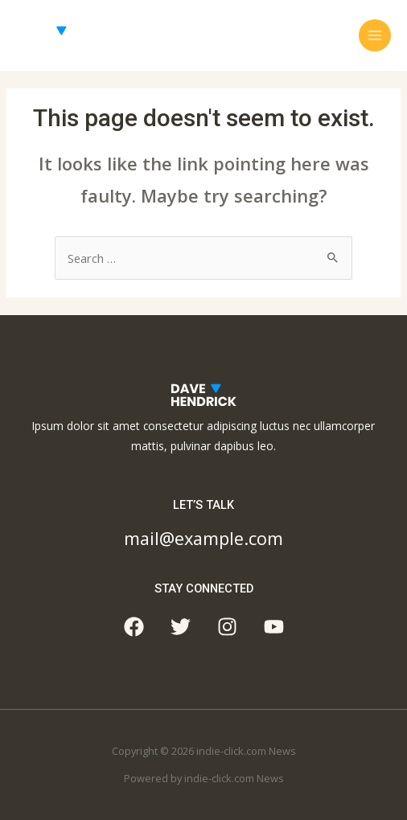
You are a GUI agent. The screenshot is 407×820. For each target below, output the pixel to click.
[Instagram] (227, 627)
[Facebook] (134, 627)
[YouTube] (274, 627)
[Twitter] (181, 627)
